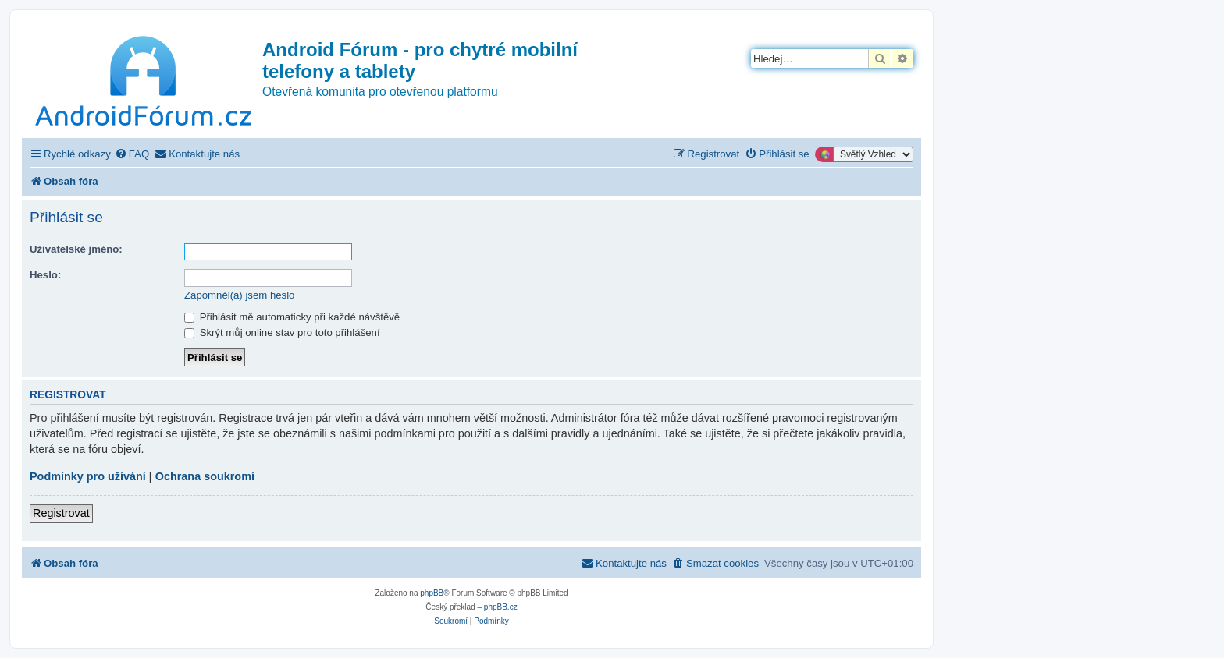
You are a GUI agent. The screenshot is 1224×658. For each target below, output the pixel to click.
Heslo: (45, 275)
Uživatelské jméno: (76, 249)
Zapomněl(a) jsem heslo (239, 295)
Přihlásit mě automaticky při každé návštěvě (292, 317)
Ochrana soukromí (204, 476)
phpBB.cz (501, 607)
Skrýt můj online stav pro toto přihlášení (282, 332)
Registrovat (61, 513)
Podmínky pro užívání (88, 476)
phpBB (431, 593)
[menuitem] (132, 154)
